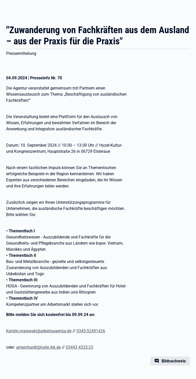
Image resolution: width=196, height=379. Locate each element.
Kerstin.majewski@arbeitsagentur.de (38, 331)
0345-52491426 (91, 331)
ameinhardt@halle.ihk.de (38, 347)
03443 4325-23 (79, 347)
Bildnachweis (174, 361)
